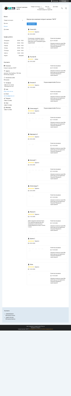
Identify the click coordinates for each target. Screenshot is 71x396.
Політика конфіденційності (47, 329)
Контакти (41, 8)
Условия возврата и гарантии (44, 9)
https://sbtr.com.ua (8, 91)
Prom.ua (43, 326)
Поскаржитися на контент (35, 329)
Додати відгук (31, 23)
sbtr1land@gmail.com (9, 96)
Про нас (47, 6)
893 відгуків (55, 1)
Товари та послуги (35, 6)
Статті (49, 8)
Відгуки (6, 26)
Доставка (55, 6)
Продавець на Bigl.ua (35, 327)
